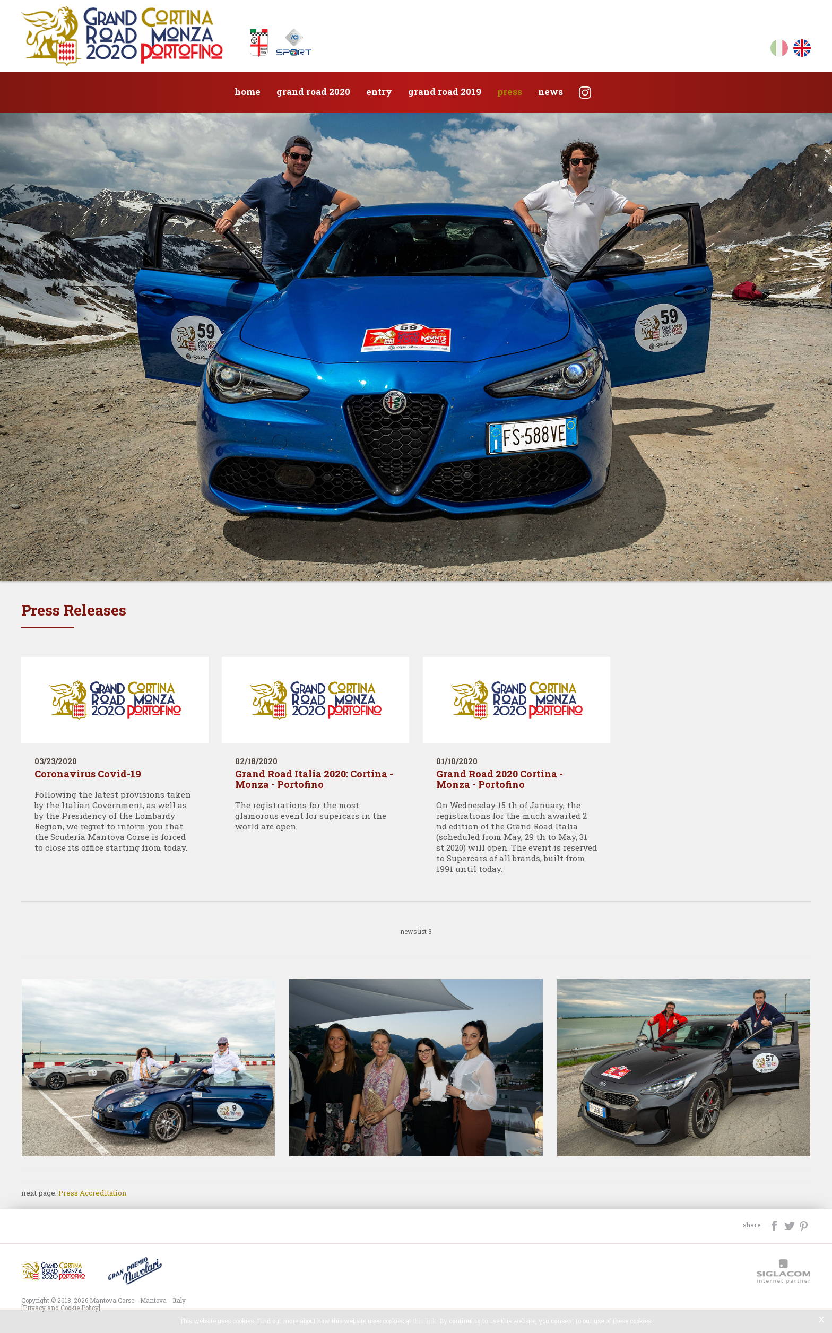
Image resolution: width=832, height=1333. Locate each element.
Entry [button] (379, 91)
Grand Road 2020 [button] (313, 91)
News (550, 91)
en (802, 50)
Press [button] (509, 91)
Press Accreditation (92, 1193)
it (779, 50)
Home (248, 91)
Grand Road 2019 (444, 91)
